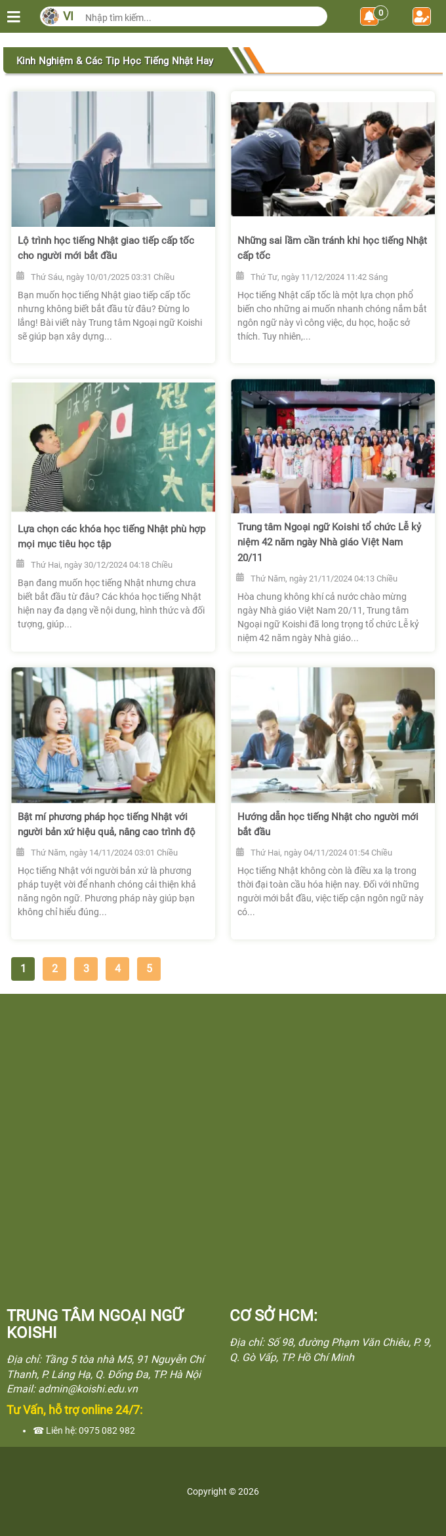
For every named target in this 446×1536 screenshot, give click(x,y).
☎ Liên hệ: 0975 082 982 (84, 1430)
